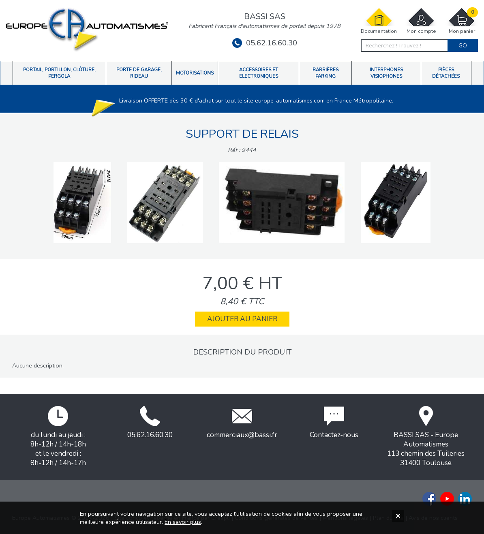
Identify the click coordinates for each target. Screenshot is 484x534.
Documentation (379, 20)
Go (462, 45)
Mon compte (421, 20)
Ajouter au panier (242, 319)
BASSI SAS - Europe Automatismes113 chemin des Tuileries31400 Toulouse (426, 437)
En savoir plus (183, 522)
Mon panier (461, 20)
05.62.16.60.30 (264, 43)
